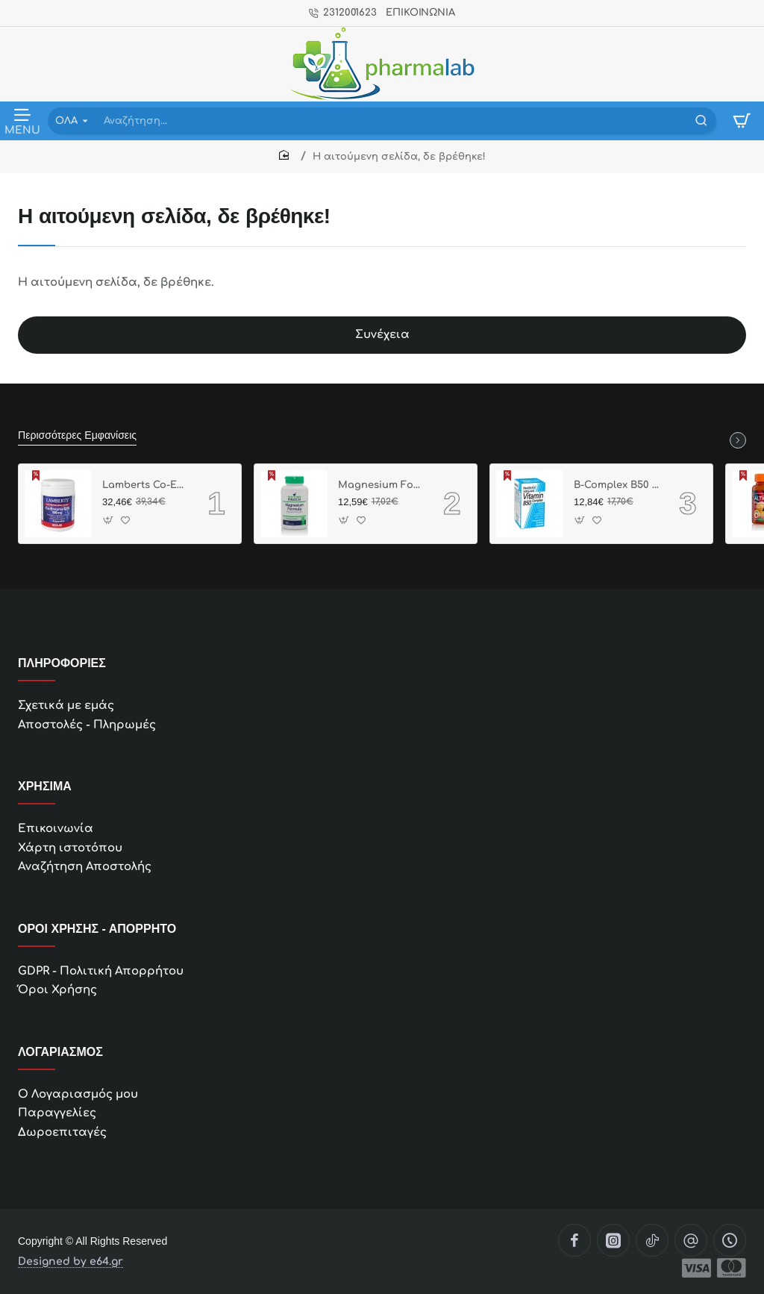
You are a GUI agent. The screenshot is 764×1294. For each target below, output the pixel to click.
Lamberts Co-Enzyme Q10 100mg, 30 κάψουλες (144, 485)
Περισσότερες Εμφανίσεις (77, 435)
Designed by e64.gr (70, 1262)
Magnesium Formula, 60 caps (380, 485)
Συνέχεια (382, 334)
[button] (108, 519)
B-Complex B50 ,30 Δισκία (616, 485)
